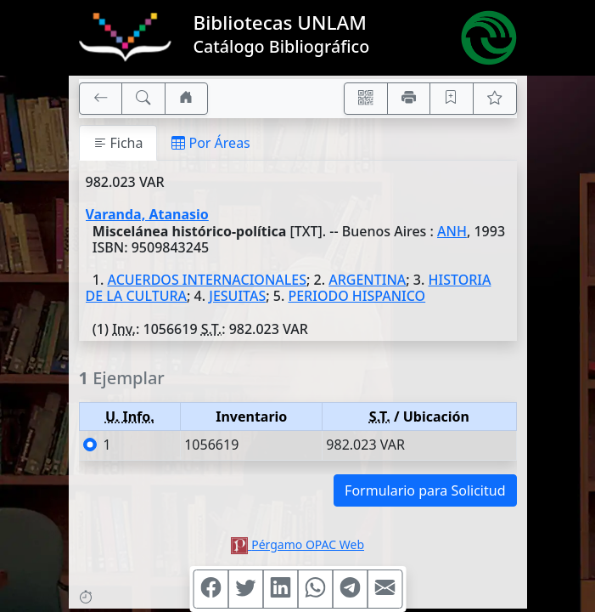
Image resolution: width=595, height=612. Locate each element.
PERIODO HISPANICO (356, 295)
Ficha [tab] (118, 142)
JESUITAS (237, 295)
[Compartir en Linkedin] (280, 589)
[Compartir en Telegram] (350, 589)
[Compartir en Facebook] (210, 589)
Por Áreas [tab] (210, 142)
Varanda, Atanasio (147, 214)
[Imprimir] (409, 98)
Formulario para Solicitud (425, 490)
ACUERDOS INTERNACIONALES (206, 279)
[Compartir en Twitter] (245, 589)
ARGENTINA (367, 279)
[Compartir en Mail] (384, 589)
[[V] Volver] (101, 98)
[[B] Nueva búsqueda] (143, 98)
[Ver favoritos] (495, 98)
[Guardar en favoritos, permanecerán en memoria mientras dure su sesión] (451, 98)
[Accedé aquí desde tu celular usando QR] (366, 98)
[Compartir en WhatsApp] (315, 589)
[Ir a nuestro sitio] (187, 98)
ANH (452, 231)
